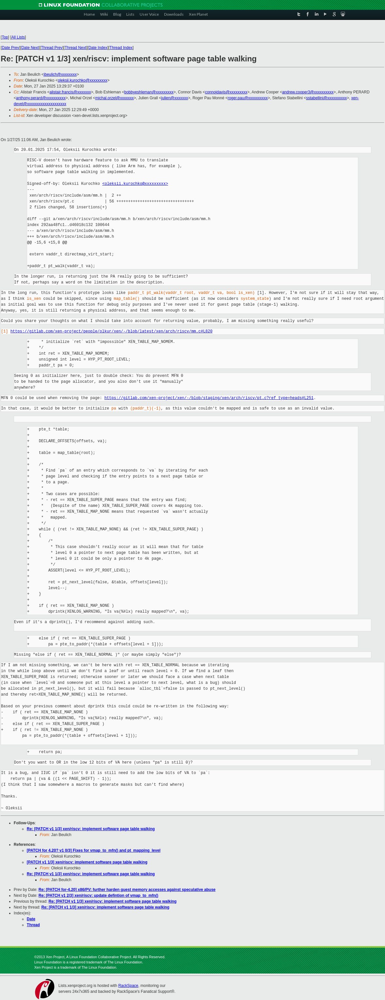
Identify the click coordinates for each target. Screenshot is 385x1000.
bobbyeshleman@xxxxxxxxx (149, 92)
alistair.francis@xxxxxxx (70, 92)
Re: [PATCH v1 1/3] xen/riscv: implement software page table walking (91, 829)
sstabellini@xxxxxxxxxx (326, 98)
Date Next (30, 47)
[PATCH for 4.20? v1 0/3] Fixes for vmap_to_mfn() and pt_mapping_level (94, 850)
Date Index (97, 47)
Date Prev (10, 47)
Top (5, 37)
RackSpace (128, 985)
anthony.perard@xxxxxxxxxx (41, 98)
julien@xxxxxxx (174, 98)
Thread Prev (52, 47)
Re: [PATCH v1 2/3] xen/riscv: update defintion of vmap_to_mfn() (98, 895)
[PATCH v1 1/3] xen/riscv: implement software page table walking (87, 862)
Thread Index (121, 47)
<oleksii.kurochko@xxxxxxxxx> (135, 183)
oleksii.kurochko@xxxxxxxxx (82, 80)
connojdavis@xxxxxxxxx (226, 92)
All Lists (18, 37)
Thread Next (75, 47)
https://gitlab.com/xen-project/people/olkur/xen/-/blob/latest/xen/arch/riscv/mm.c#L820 (111, 331)
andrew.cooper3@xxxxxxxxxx (308, 92)
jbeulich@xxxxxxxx (60, 74)
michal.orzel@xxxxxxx (114, 98)
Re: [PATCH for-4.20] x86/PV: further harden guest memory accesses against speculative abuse (126, 889)
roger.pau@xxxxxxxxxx (248, 98)
